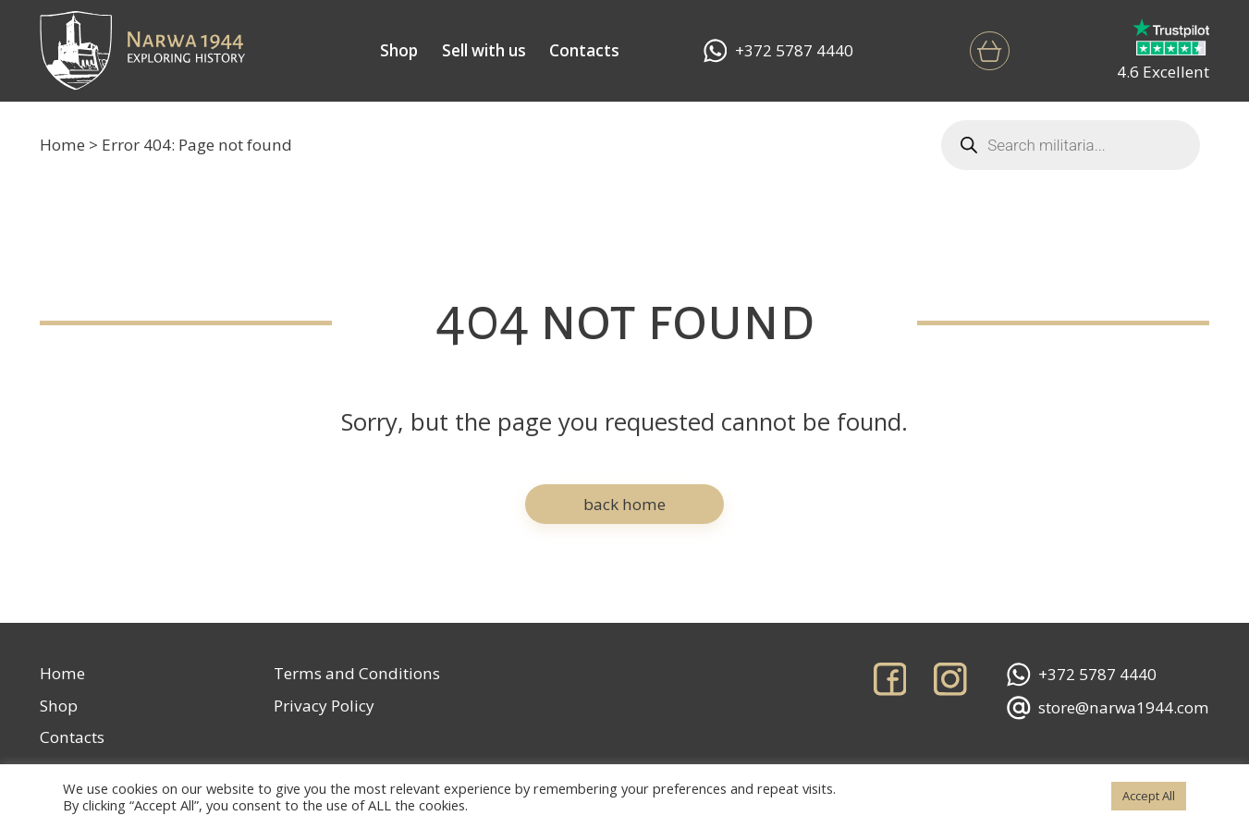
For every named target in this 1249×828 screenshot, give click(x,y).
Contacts (584, 50)
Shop (399, 50)
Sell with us (484, 50)
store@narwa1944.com (1108, 708)
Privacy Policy (324, 705)
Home (62, 144)
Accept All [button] (1148, 795)
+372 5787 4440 (778, 51)
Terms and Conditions (357, 673)
